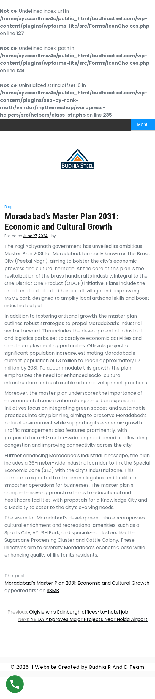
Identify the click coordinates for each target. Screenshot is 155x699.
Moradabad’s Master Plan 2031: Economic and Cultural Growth (76, 583)
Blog (8, 206)
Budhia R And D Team (116, 667)
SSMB (53, 590)
